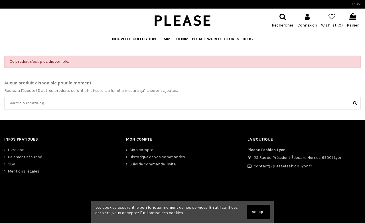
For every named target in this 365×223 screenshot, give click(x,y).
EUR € (354, 4)
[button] (206, 39)
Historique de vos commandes (157, 157)
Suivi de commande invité (152, 164)
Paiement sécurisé (25, 157)
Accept (258, 211)
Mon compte (141, 149)
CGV (11, 164)
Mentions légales (23, 171)
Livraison (16, 149)
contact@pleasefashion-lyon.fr (283, 166)
